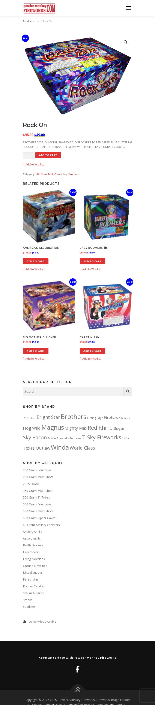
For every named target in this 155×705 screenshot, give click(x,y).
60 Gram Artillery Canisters (41, 525)
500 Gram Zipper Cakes (39, 518)
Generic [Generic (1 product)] (125, 418)
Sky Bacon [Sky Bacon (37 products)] (35, 437)
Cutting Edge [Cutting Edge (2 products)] (95, 418)
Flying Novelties (34, 559)
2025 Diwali (31, 484)
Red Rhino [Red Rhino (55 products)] (100, 427)
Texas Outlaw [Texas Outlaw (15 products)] (36, 448)
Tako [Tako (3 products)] (125, 438)
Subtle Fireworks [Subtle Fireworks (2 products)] (58, 438)
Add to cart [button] (36, 261)
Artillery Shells (32, 532)
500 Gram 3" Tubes (36, 497)
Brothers (73, 174)
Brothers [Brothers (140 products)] (73, 416)
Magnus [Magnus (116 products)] (52, 427)
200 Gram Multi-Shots (38, 477)
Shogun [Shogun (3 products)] (118, 428)
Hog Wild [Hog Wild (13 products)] (32, 428)
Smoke (28, 600)
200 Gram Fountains (37, 470)
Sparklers (29, 607)
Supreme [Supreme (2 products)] (75, 438)
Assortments (32, 538)
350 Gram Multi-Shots (38, 491)
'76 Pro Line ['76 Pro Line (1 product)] (29, 418)
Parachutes (31, 579)
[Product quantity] (29, 155)
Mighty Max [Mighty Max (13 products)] (76, 428)
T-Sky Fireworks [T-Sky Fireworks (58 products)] (101, 437)
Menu (128, 8)
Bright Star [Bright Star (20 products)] (48, 417)
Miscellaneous (33, 572)
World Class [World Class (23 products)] (82, 448)
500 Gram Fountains (37, 504)
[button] (125, 42)
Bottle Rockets (33, 545)
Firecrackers (31, 552)
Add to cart (48, 155)
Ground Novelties (35, 566)
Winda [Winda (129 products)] (60, 447)
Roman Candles (34, 586)
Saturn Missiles (33, 593)
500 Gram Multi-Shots (49, 174)
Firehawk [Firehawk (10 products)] (112, 417)
